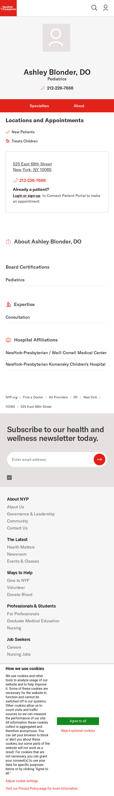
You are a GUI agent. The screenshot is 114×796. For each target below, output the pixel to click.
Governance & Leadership (31, 514)
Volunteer (16, 587)
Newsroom (17, 554)
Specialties (39, 105)
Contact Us (17, 528)
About (79, 105)
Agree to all (78, 721)
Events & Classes (23, 561)
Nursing (14, 628)
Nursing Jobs (19, 654)
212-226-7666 (60, 88)
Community (17, 521)
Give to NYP (18, 580)
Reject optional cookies (78, 731)
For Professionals (23, 613)
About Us (15, 507)
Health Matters (21, 547)
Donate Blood (19, 594)
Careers (14, 647)
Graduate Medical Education (33, 620)
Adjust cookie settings (22, 781)
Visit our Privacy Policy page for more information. (42, 788)
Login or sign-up (26, 195)
